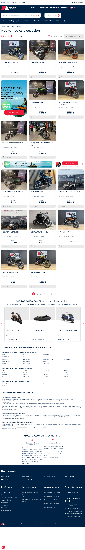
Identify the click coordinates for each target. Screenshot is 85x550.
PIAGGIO (45, 374)
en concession (58, 456)
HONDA (25, 374)
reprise (44, 427)
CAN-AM (4, 374)
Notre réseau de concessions (10, 495)
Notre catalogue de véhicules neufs (31, 500)
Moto (3, 354)
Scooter (25, 356)
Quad (24, 354)
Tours (44, 383)
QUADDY (45, 376)
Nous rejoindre (6, 500)
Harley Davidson (46, 416)
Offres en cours (55, 36)
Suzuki (63, 416)
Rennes (24, 385)
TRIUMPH (66, 374)
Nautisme (4, 508)
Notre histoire (5, 492)
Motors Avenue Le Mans (51, 496)
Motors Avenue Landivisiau (52, 492)
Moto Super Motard (48, 359)
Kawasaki (56, 416)
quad (57, 407)
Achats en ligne (6, 510)
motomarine (36, 407)
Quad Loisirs (46, 363)
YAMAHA (66, 376)
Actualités (4, 502)
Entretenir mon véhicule (30, 492)
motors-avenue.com (22, 427)
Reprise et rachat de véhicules (28, 496)
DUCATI (25, 370)
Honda (52, 416)
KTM (44, 372)
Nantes (24, 383)
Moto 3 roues (5, 356)
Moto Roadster (26, 359)
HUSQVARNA (26, 376)
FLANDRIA (25, 372)
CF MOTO (4, 376)
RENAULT (66, 370)
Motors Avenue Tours (50, 507)
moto (23, 407)
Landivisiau (5, 383)
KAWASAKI (46, 370)
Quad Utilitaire (67, 359)
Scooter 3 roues (47, 354)
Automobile (5, 505)
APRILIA (4, 370)
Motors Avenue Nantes (51, 500)
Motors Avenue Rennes (51, 503)
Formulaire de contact (72, 492)
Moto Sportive (26, 363)
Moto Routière (26, 361)
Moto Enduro (5, 363)
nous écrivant (55, 457)
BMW (3, 372)
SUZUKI (65, 372)
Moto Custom (5, 361)
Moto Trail (45, 361)
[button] (2, 164)
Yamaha (68, 416)
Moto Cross (5, 359)
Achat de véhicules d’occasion (28, 505)
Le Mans (4, 385)
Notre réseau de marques (9, 497)
